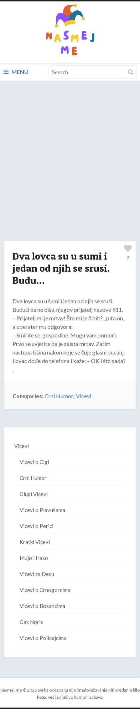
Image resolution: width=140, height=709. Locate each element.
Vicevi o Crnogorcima (45, 590)
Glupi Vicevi (34, 494)
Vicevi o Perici (36, 526)
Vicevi (83, 396)
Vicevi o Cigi (34, 462)
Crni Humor (59, 396)
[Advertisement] (70, 168)
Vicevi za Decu (37, 574)
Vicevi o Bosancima (42, 606)
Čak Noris (31, 622)
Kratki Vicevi (35, 542)
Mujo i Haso (34, 558)
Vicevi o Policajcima (43, 638)
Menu (16, 71)
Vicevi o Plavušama (42, 510)
